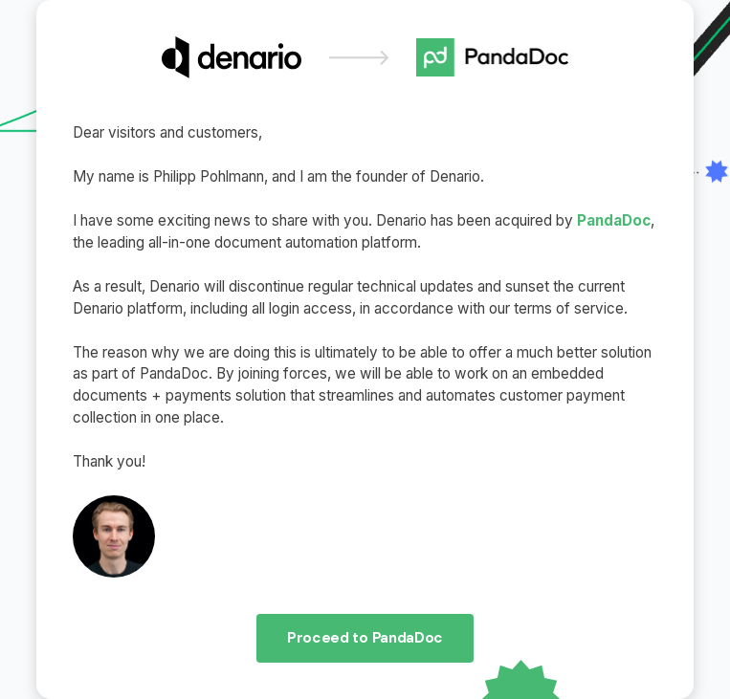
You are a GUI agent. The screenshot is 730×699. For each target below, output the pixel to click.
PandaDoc (614, 220)
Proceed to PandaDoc (365, 637)
